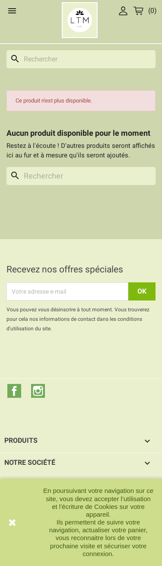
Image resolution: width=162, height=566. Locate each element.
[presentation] (78, 357)
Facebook (14, 391)
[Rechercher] (81, 59)
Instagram (38, 391)
